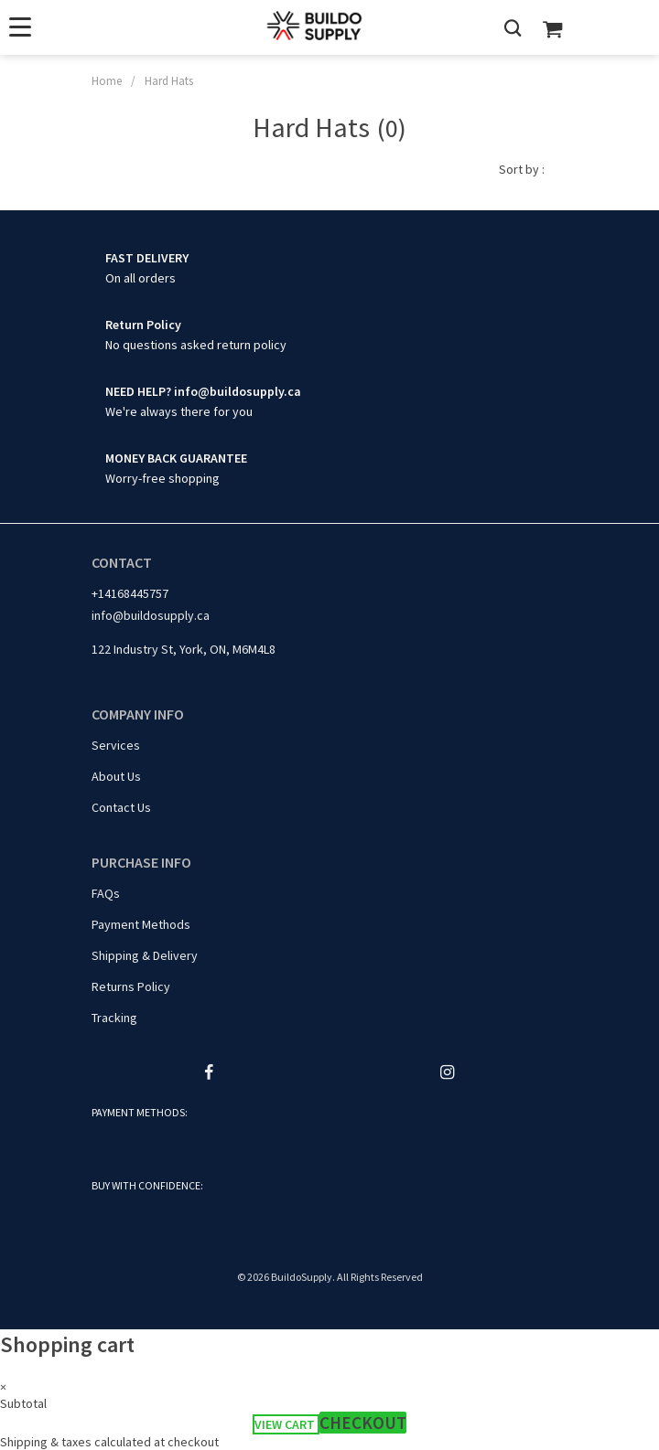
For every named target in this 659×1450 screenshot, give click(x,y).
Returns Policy (131, 986)
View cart (286, 1424)
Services (116, 745)
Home (107, 81)
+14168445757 (130, 593)
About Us (116, 776)
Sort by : (522, 169)
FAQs (106, 893)
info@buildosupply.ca (151, 615)
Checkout (362, 1423)
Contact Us (121, 807)
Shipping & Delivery (145, 955)
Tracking (114, 1017)
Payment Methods (141, 924)
